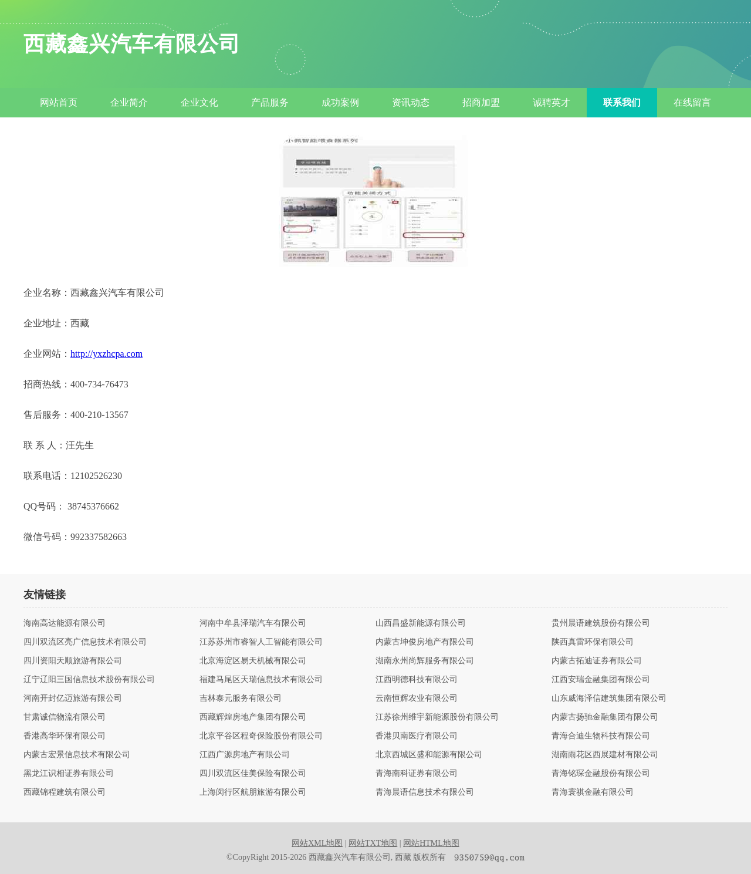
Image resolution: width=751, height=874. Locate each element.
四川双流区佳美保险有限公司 (252, 774)
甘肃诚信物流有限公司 (64, 717)
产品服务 (270, 102)
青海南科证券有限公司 (417, 774)
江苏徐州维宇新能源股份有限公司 (437, 717)
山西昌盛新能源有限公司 (421, 623)
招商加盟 (481, 102)
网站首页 (58, 102)
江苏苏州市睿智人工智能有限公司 (261, 642)
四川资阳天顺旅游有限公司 (72, 661)
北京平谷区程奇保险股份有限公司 (261, 736)
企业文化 (199, 102)
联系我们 (622, 102)
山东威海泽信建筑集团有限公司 (609, 698)
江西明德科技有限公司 (417, 680)
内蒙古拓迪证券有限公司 (597, 661)
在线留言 (692, 102)
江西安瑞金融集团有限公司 (601, 680)
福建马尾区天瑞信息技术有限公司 (261, 680)
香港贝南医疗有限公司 (417, 736)
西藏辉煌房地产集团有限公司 (252, 717)
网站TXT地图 (373, 843)
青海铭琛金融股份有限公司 (601, 774)
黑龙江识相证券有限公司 (68, 774)
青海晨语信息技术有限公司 (425, 792)
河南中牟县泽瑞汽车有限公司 (252, 623)
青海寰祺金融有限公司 (593, 792)
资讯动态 (410, 102)
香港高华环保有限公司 (64, 736)
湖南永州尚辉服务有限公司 (425, 661)
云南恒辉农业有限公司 (417, 698)
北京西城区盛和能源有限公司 (429, 755)
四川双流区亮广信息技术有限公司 (85, 642)
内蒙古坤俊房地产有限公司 (425, 642)
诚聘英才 (551, 102)
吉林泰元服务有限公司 (240, 698)
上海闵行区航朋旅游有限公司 (252, 792)
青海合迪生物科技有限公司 (601, 736)
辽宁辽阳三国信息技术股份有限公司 (89, 680)
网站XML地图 (317, 843)
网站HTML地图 (431, 843)
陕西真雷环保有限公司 (593, 642)
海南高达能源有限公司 (64, 623)
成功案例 (340, 102)
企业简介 (129, 102)
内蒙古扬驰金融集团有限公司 (605, 717)
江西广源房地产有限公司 (244, 755)
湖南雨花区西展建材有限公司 (605, 755)
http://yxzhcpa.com (106, 354)
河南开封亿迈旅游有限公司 (72, 698)
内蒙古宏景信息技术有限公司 (76, 755)
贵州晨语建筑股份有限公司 (601, 623)
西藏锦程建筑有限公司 (64, 792)
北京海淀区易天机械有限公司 (252, 661)
